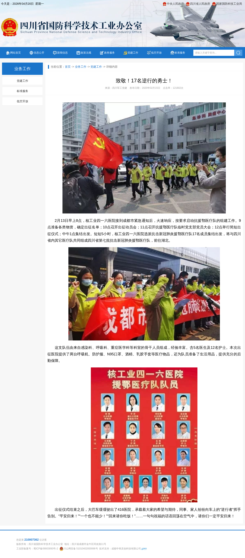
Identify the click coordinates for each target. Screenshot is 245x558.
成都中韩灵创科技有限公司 (126, 548)
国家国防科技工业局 (229, 3)
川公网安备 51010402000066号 (80, 548)
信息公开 (39, 52)
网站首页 (15, 52)
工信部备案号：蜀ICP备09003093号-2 (37, 548)
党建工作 (133, 52)
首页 (68, 66)
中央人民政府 (175, 3)
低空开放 (156, 52)
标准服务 (180, 52)
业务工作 (80, 66)
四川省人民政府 (200, 3)
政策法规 (86, 52)
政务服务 (109, 52)
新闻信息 (62, 52)
